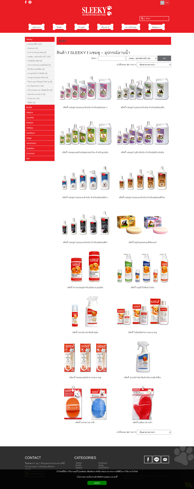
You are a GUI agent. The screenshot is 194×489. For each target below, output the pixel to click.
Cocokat (30, 117)
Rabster (29, 122)
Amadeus (30, 133)
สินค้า (62, 40)
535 (28, 158)
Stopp (29, 138)
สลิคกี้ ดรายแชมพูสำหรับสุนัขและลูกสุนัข (85, 287)
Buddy (29, 107)
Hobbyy (29, 128)
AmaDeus (102, 463)
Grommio (30, 153)
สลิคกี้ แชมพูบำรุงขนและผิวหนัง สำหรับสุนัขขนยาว (85, 107)
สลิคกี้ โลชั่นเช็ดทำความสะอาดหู (142, 332)
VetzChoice (103, 467)
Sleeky (29, 39)
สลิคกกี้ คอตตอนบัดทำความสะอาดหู (85, 377)
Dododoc (30, 148)
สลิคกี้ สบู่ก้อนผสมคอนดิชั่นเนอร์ (142, 242)
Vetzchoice (31, 143)
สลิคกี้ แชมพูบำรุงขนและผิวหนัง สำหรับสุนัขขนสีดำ (85, 242)
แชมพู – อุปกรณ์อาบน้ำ (109, 52)
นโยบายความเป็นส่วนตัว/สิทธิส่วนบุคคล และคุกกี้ (97, 477)
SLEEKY (78, 52)
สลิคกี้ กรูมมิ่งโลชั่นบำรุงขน (142, 287)
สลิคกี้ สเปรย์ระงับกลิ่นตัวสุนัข (85, 332)
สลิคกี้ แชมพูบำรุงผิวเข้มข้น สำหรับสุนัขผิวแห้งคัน (142, 152)
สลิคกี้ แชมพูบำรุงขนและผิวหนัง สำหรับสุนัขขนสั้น (142, 107)
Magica (29, 112)
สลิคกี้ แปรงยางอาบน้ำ (85, 422)
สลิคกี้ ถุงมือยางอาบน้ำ (142, 422)
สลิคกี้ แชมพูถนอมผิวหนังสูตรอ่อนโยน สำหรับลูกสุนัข (85, 152)
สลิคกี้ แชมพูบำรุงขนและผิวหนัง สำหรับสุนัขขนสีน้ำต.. (142, 197)
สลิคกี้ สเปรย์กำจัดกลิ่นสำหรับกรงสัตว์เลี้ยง (142, 377)
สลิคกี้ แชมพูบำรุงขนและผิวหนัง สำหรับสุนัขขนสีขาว (85, 197)
